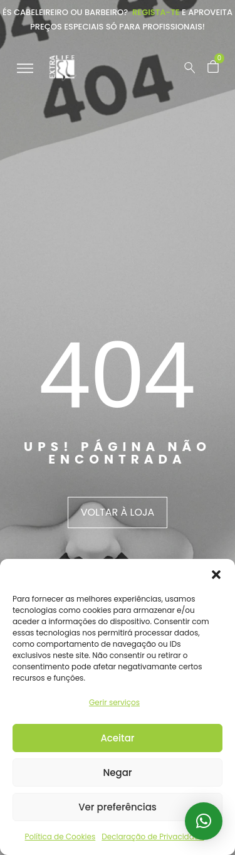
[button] (216, 574)
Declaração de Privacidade (153, 836)
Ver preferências (117, 807)
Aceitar (117, 738)
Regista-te (156, 12)
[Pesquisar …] (190, 68)
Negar (117, 772)
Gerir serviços (114, 702)
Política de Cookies (60, 836)
